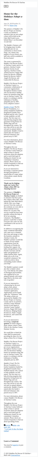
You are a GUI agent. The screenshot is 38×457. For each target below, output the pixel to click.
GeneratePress (15, 455)
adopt (14, 425)
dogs (5, 427)
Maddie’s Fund (9, 107)
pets (9, 427)
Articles (8, 425)
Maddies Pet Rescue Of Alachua (14, 2)
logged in (15, 445)
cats (18, 425)
